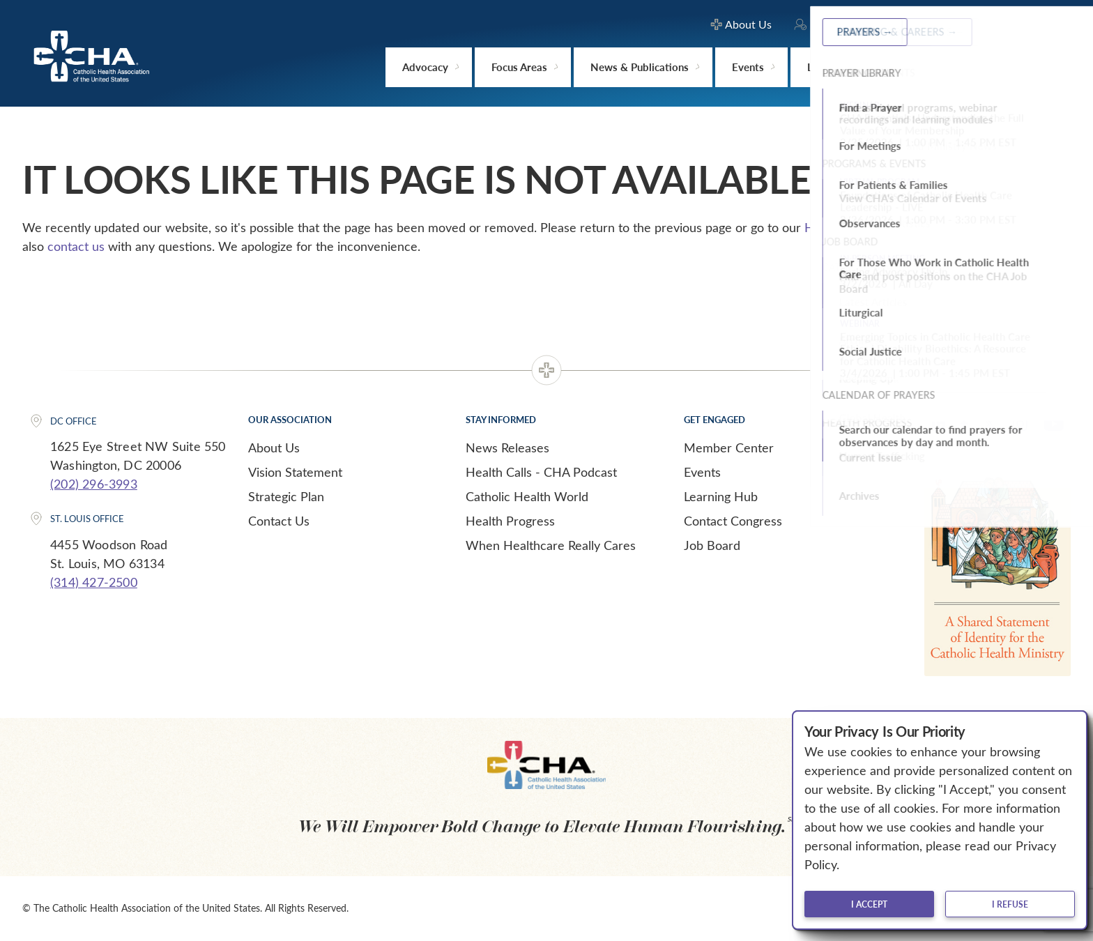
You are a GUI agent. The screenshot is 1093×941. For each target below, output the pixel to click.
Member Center (729, 447)
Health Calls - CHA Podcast (541, 472)
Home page (836, 227)
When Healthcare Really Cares (551, 545)
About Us (274, 447)
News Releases (507, 447)
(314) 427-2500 (93, 582)
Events (702, 472)
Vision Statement (295, 472)
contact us (76, 246)
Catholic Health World (527, 496)
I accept (869, 904)
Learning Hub (721, 496)
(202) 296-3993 (93, 483)
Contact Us (278, 520)
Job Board (712, 545)
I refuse (1010, 904)
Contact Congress (733, 520)
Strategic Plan (286, 496)
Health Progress (510, 520)
